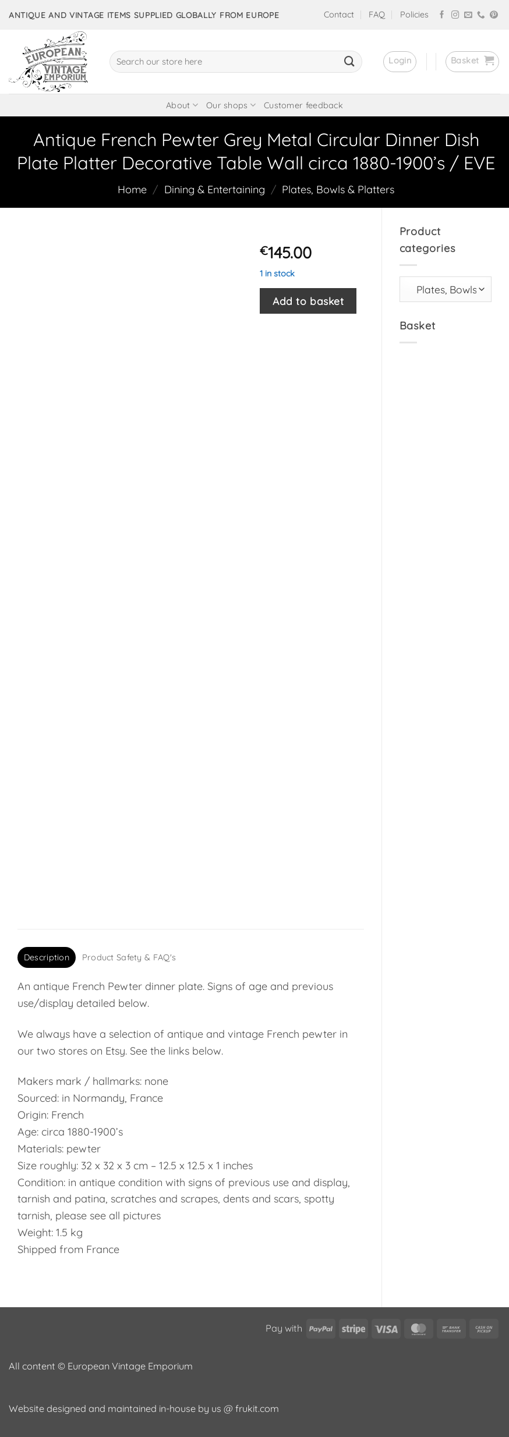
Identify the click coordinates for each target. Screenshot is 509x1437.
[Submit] (349, 62)
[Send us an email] (468, 15)
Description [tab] (46, 957)
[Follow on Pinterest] (494, 15)
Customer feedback (303, 105)
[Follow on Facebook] (442, 15)
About (182, 105)
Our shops (231, 105)
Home (132, 189)
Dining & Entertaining (214, 189)
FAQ (377, 14)
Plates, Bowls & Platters (338, 189)
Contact (339, 14)
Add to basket (308, 301)
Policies (414, 14)
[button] (399, 61)
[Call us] (481, 15)
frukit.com (257, 1408)
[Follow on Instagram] (455, 15)
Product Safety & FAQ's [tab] (129, 957)
